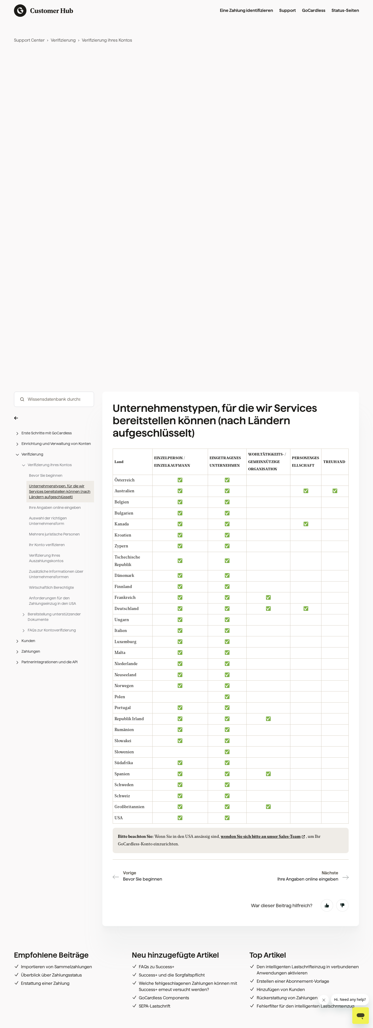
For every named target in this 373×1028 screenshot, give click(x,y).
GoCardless (313, 10)
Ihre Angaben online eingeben (55, 537)
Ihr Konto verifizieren (47, 574)
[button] (54, 447)
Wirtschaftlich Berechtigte (51, 617)
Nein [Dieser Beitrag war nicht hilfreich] (342, 905)
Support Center (29, 40)
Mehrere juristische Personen (54, 564)
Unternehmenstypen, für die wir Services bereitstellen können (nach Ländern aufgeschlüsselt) (59, 520)
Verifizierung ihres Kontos (107, 40)
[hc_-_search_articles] (54, 428)
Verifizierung (63, 40)
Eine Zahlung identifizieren (246, 10)
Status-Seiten (345, 10)
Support (287, 10)
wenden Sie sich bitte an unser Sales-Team (261, 866)
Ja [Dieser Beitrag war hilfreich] (327, 905)
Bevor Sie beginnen (45, 505)
